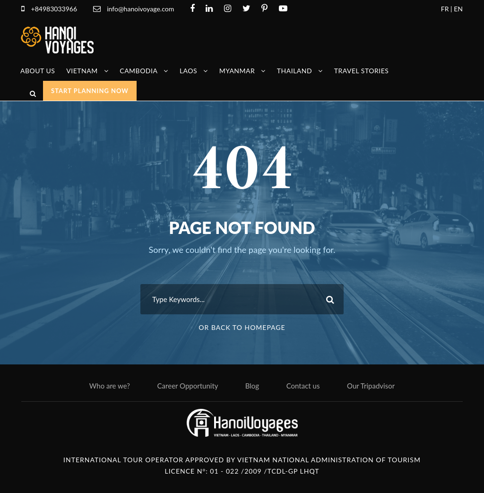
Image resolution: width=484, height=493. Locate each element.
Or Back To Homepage (242, 327)
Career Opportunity (187, 385)
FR (445, 9)
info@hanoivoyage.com (141, 9)
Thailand (294, 71)
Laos (188, 71)
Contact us (303, 385)
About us (37, 71)
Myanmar (237, 71)
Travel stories (361, 71)
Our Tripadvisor (371, 385)
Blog (252, 385)
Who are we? (109, 385)
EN (458, 9)
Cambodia (138, 71)
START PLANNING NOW (90, 91)
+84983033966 (54, 9)
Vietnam (81, 71)
